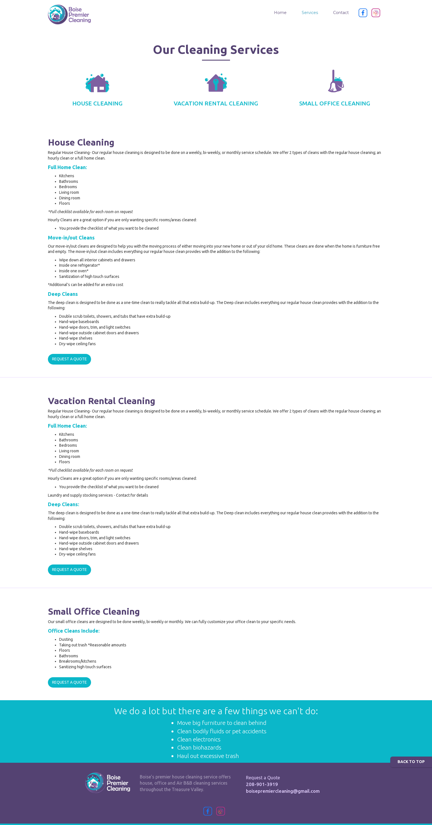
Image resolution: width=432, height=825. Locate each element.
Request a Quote (263, 777)
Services (310, 12)
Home (280, 12)
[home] (69, 14)
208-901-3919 (262, 784)
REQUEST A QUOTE (69, 359)
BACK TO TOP (411, 761)
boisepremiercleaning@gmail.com (283, 791)
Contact (341, 12)
